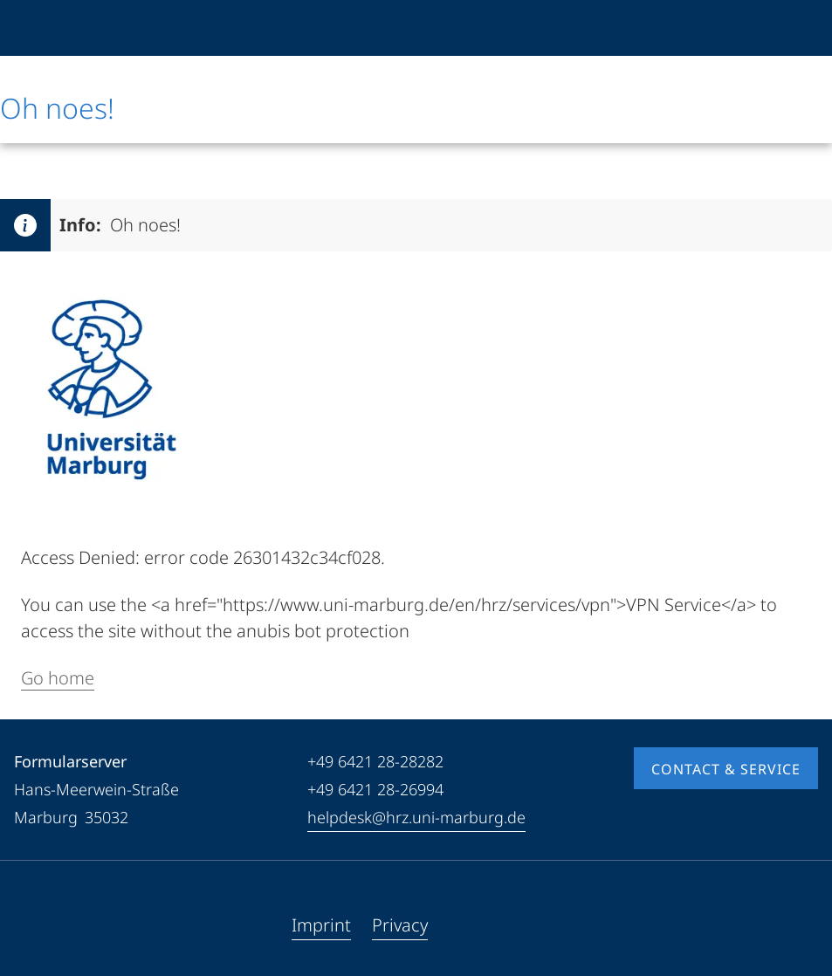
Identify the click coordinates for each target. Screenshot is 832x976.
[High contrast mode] (803, 27)
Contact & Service (726, 769)
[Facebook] (28, 925)
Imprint (321, 925)
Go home (57, 678)
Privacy (400, 925)
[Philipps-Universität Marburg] (58, 28)
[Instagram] (84, 925)
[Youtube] (56, 925)
